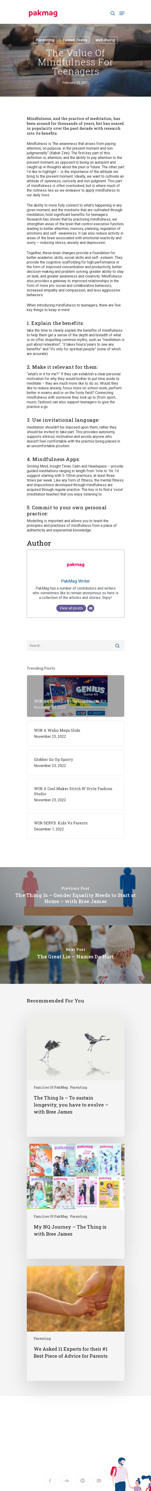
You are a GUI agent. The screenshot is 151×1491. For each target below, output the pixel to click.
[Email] (90, 608)
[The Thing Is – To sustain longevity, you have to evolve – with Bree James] (75, 1076)
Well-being (105, 40)
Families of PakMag (51, 1087)
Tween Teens (75, 40)
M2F (82, 1448)
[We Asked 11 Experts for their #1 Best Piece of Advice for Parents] (75, 1323)
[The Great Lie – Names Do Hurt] (75, 954)
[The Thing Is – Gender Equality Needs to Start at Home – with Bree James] (75, 896)
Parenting (45, 40)
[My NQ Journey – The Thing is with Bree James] (75, 1201)
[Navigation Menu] (121, 13)
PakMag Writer (75, 581)
